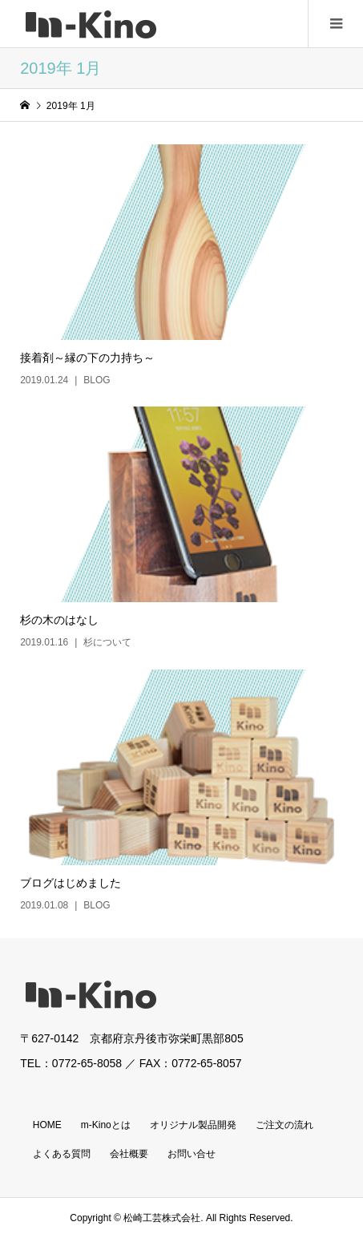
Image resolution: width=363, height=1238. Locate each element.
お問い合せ (191, 1153)
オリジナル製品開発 (193, 1125)
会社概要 (129, 1153)
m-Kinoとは (106, 1125)
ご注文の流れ (284, 1125)
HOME (47, 1125)
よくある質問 (62, 1153)
